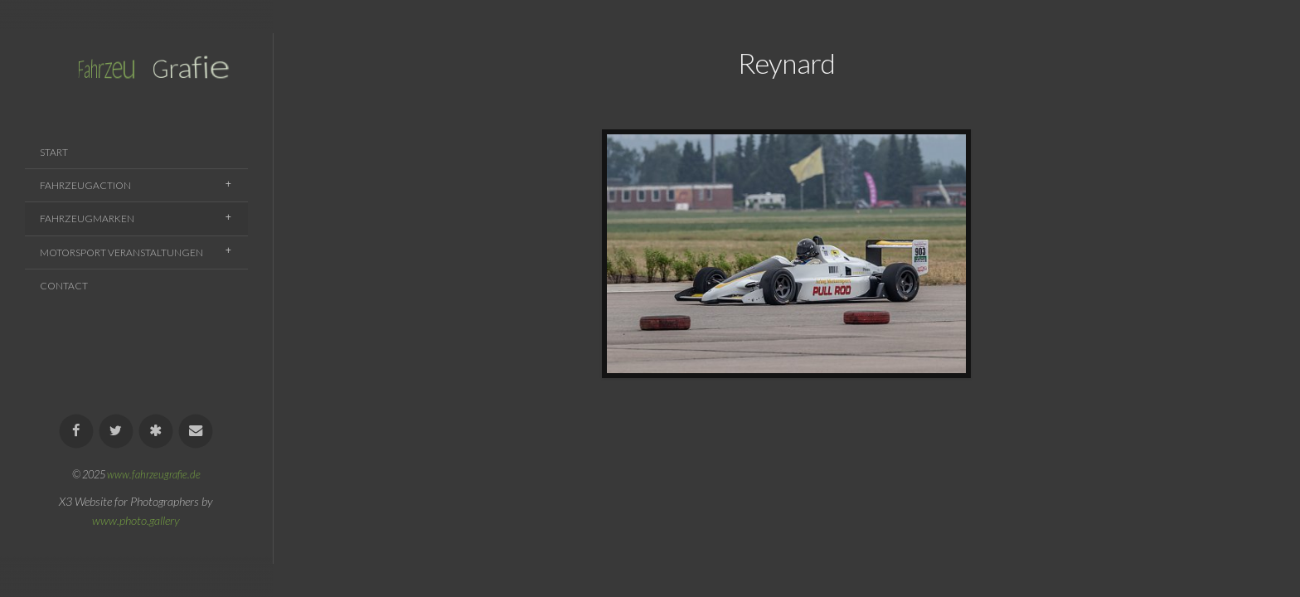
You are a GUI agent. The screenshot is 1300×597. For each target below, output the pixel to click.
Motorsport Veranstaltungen (121, 252)
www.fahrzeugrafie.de (154, 474)
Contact (64, 285)
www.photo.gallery (136, 520)
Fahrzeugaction (85, 185)
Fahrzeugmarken (87, 218)
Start (54, 152)
